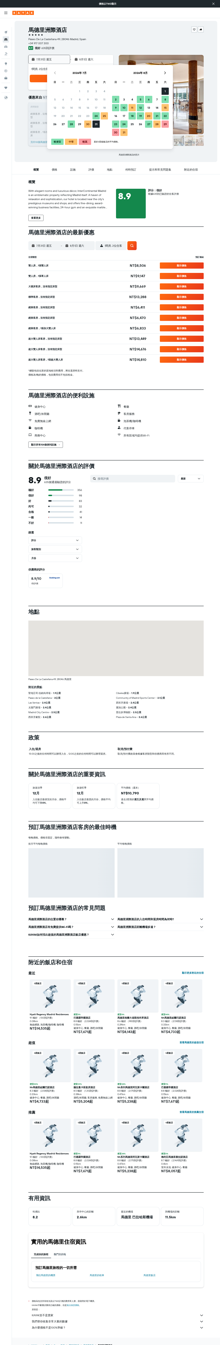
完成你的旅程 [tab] (41, 1254)
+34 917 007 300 (38, 43)
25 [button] (104, 116)
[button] (213, 3)
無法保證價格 (73, 1305)
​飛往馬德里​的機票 (45, 1275)
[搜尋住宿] (5, 30)
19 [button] (55, 116)
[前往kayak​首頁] (23, 13)
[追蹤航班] (5, 61)
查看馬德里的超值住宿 (192, 1042)
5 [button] (55, 99)
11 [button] (104, 99)
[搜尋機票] (5, 23)
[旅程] (5, 78)
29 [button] (79, 124)
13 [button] (63, 107)
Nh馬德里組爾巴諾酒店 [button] (173, 1017)
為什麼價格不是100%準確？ (118, 1328)
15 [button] (79, 107)
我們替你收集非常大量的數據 (118, 1321)
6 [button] (63, 99)
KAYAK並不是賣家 (118, 1315)
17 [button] (96, 107)
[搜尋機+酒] (5, 44)
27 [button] (63, 124)
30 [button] (88, 124)
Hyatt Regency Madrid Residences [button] (49, 1014)
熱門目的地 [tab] (60, 1254)
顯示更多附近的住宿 (193, 972)
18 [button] (104, 107)
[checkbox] (45, 581)
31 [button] (96, 124)
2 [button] (88, 91)
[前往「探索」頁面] (5, 54)
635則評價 (47, 48)
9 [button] (88, 99)
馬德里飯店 (150, 1275)
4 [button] (104, 91)
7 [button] (71, 99)
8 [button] (79, 99)
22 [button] (79, 116)
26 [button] (54, 124)
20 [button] (63, 116)
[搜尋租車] (5, 37)
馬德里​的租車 (97, 1275)
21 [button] (71, 116)
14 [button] (71, 107)
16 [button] (88, 107)
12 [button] (55, 107)
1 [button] (79, 91)
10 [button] (96, 99)
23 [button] (87, 116)
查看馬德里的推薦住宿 (192, 1112)
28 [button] (71, 124)
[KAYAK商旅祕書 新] (5, 69)
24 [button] (96, 116)
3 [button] (96, 91)
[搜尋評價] (135, 478)
